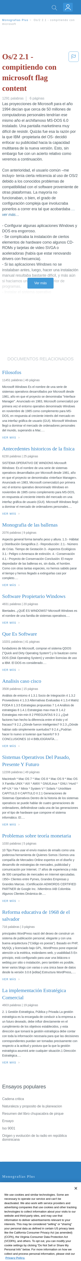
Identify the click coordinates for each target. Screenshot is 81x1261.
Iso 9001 (8, 1128)
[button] (73, 73)
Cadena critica (13, 1099)
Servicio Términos (15, 1192)
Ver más (40, 283)
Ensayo (8, 1121)
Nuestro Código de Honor (21, 1216)
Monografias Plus (15, 20)
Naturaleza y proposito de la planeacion (32, 1106)
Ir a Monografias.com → (21, 1234)
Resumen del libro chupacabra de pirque (33, 1113)
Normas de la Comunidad (21, 1210)
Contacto (9, 1186)
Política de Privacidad (18, 1198)
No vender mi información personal (28, 1222)
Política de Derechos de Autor (24, 1204)
